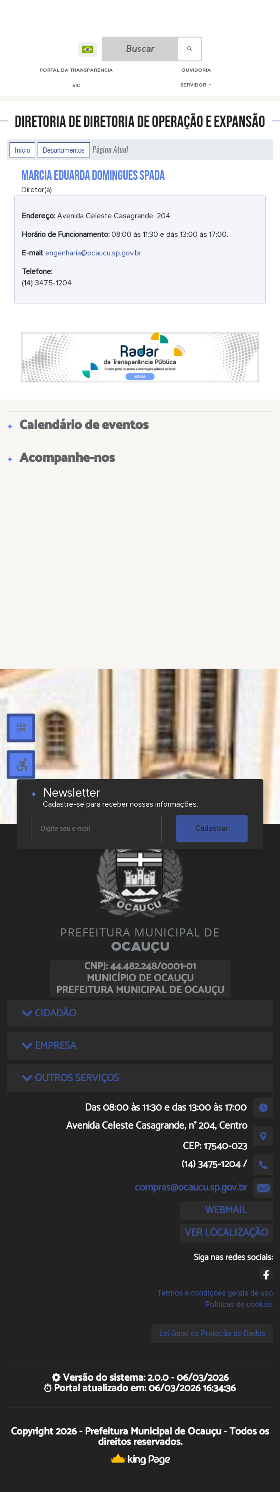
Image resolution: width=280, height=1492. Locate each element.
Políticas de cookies (239, 1304)
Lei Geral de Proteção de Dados (212, 1333)
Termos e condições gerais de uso (215, 1292)
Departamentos (64, 150)
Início (22, 150)
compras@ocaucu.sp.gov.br (191, 1188)
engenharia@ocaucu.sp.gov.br (93, 253)
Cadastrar (212, 828)
